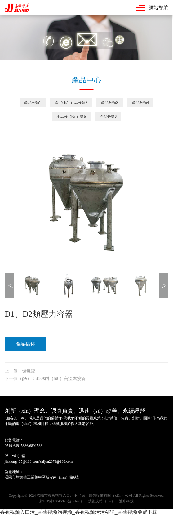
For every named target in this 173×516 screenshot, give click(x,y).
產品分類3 (109, 102)
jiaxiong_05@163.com (22, 461)
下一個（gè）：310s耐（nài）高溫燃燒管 (45, 378)
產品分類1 (32, 102)
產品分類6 (108, 116)
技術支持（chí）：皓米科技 (111, 501)
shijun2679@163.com (56, 461)
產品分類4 (140, 102)
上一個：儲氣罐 (20, 370)
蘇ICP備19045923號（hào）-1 (63, 501)
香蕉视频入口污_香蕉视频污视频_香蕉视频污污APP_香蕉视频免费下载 (78, 512)
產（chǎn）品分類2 (71, 102)
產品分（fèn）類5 (71, 116)
